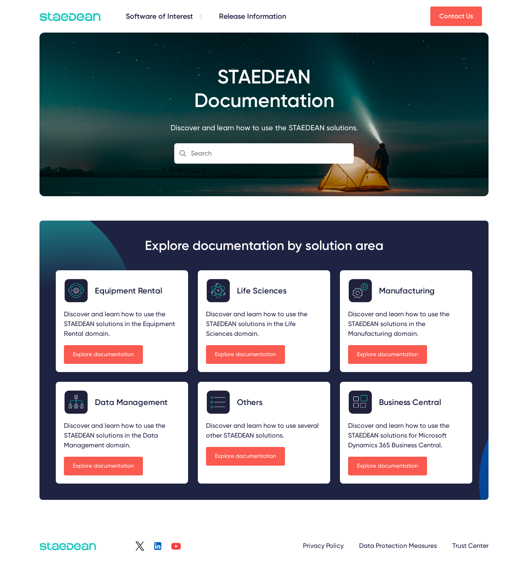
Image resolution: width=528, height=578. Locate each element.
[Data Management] (163, 16)
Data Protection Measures (398, 546)
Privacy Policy (323, 546)
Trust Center (470, 546)
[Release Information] (252, 16)
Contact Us (456, 16)
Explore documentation (103, 354)
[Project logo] (70, 16)
